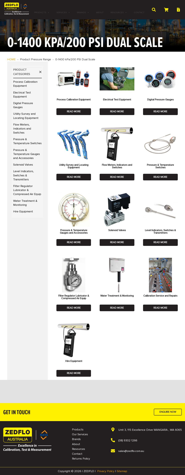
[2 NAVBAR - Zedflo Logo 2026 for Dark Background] (16, 9)
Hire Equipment (23, 211)
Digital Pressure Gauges (160, 99)
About (100, 12)
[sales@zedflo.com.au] (114, 451)
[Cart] (166, 10)
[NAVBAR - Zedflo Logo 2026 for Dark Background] (27, 439)
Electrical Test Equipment (117, 99)
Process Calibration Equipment (74, 99)
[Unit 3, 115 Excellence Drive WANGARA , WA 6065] (114, 430)
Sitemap (122, 471)
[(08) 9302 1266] (114, 440)
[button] (153, 10)
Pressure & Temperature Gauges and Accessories (26, 154)
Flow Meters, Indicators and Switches (22, 128)
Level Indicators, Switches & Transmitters (23, 175)
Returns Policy (81, 458)
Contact (139, 12)
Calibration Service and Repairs (160, 295)
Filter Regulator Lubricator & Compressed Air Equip (27, 190)
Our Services (80, 434)
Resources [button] (119, 12)
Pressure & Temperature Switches (160, 166)
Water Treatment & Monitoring (117, 295)
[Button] (178, 10)
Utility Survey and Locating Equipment (73, 166)
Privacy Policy (105, 471)
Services (63, 12)
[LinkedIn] (118, 5)
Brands (83, 12)
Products (42, 12)
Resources (78, 449)
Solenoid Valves (23, 164)
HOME (11, 59)
